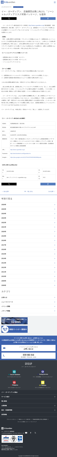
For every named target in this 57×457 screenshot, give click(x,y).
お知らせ (4, 297)
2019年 (3, 236)
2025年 (3, 209)
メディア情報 (5, 311)
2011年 (3, 272)
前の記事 (6, 191)
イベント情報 (5, 306)
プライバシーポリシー (12, 419)
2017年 (3, 245)
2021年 (3, 227)
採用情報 (4, 414)
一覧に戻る (29, 191)
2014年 (3, 258)
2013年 (3, 263)
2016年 (3, 249)
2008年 (3, 285)
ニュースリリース (7, 302)
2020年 (3, 231)
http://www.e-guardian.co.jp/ (36, 25)
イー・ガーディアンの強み (9, 392)
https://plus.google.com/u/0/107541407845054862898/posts (25, 157)
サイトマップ (33, 421)
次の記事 (50, 191)
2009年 (3, 281)
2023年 (3, 218)
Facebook (48, 18)
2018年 (3, 240)
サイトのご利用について (23, 421)
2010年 (3, 276)
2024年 (3, 213)
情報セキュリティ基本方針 (24, 419)
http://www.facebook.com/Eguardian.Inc (20, 153)
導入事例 (4, 401)
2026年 (3, 204)
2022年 (3, 222)
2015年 (3, 254)
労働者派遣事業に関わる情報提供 (40, 419)
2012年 (3, 267)
